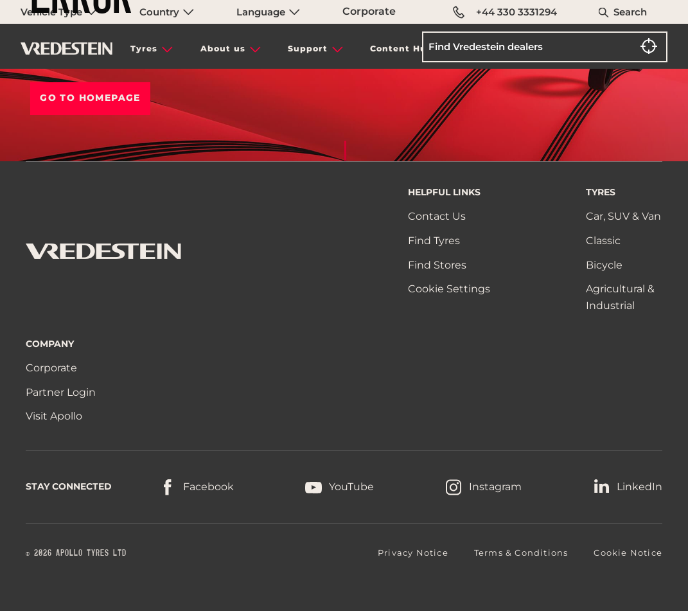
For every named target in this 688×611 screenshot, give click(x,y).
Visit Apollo (54, 416)
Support (308, 48)
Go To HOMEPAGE (90, 97)
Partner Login (61, 392)
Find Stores (437, 265)
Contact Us (437, 216)
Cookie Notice (628, 552)
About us (222, 48)
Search (630, 12)
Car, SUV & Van (623, 216)
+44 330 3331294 (505, 12)
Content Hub (401, 48)
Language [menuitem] (268, 12)
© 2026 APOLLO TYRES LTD (76, 553)
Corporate (369, 11)
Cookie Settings (449, 289)
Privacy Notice (413, 552)
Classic (603, 241)
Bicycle (604, 265)
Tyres (143, 48)
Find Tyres (434, 241)
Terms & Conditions (521, 552)
